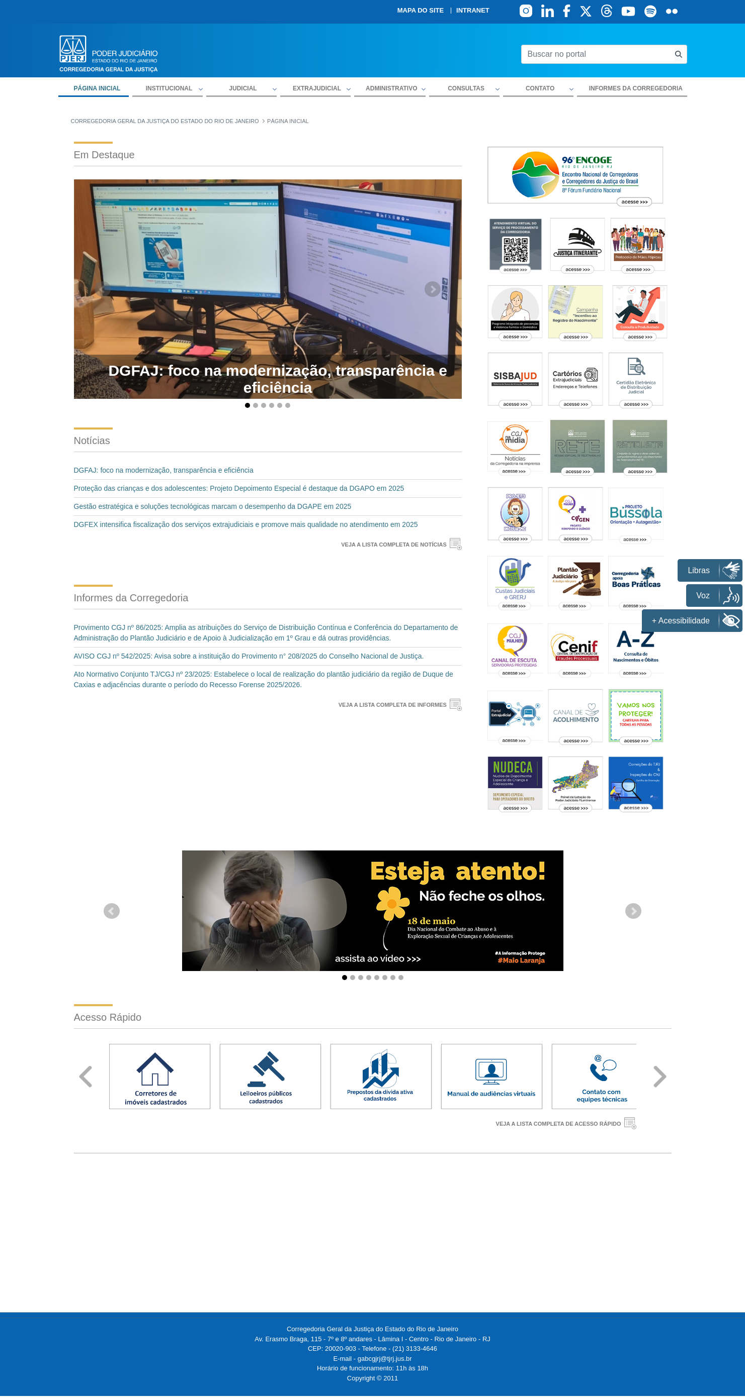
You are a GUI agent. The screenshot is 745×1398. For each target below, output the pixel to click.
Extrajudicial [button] (317, 88)
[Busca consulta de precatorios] (679, 54)
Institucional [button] (169, 88)
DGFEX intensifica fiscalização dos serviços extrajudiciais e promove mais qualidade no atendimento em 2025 (246, 524)
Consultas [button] (466, 88)
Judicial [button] (243, 88)
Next (660, 1077)
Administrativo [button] (391, 88)
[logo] (108, 53)
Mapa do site (420, 11)
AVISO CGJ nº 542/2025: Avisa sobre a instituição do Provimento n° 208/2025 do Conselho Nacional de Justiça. (249, 656)
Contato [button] (540, 88)
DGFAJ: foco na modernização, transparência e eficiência (164, 470)
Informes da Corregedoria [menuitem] (636, 88)
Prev (85, 1077)
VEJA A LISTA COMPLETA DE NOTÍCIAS (394, 545)
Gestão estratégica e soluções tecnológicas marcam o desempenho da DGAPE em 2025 (213, 506)
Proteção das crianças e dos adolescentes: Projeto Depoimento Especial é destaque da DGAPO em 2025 (239, 488)
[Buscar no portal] (596, 54)
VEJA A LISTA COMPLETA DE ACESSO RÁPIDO (558, 1124)
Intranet (472, 11)
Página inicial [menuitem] (97, 88)
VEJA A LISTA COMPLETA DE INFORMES (393, 705)
